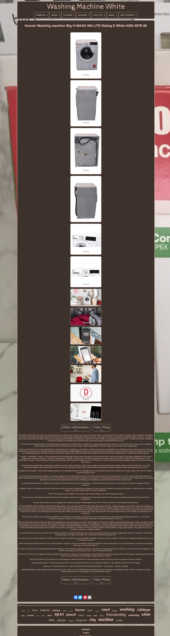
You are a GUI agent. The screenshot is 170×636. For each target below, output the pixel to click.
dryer (35, 610)
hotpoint (45, 610)
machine (105, 619)
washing (127, 609)
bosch (71, 615)
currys (23, 611)
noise (102, 615)
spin (59, 614)
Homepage (86, 629)
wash (64, 611)
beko (52, 620)
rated (106, 609)
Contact (86, 633)
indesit (81, 615)
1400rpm (143, 610)
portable (30, 615)
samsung (133, 615)
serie (23, 616)
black (43, 616)
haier (49, 615)
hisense (71, 611)
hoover (80, 610)
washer (119, 620)
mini (37, 616)
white (146, 614)
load (95, 615)
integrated (81, 620)
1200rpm (56, 610)
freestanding (116, 615)
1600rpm (61, 620)
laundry (114, 611)
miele (89, 610)
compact (97, 611)
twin (28, 611)
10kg (92, 620)
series (89, 616)
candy (71, 621)
